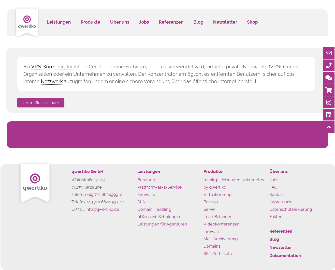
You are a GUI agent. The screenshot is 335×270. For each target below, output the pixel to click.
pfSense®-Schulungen (159, 216)
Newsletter (280, 247)
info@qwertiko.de (102, 209)
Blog (274, 239)
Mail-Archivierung (221, 238)
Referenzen (280, 231)
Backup (211, 201)
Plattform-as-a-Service (159, 187)
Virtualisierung (218, 194)
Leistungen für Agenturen (162, 224)
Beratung (146, 179)
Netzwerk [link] (52, 81)
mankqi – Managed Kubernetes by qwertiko (234, 183)
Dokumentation (285, 255)
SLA (141, 201)
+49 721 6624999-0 (104, 194)
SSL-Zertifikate (218, 253)
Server (210, 209)
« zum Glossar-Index (40, 102)
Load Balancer (217, 216)
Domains (212, 246)
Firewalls (146, 194)
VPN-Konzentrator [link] (52, 67)
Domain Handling (154, 209)
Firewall (211, 231)
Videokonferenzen (221, 224)
